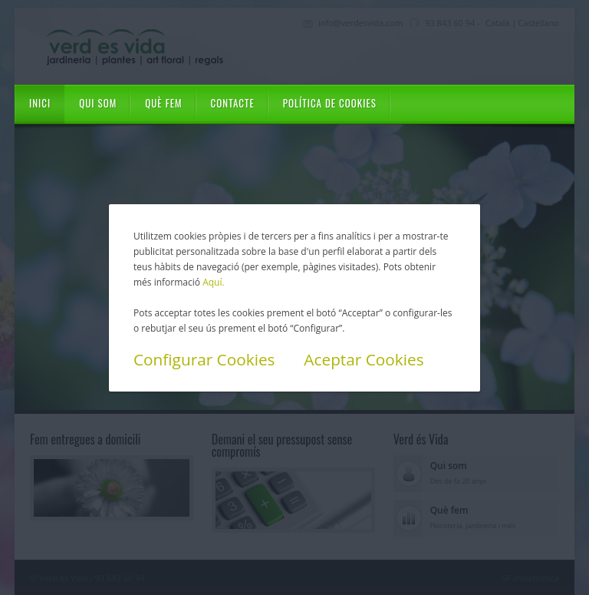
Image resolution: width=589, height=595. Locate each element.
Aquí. (213, 282)
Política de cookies (330, 103)
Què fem (163, 103)
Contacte (233, 103)
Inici (40, 103)
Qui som (98, 103)
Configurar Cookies (204, 359)
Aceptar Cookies (363, 359)
